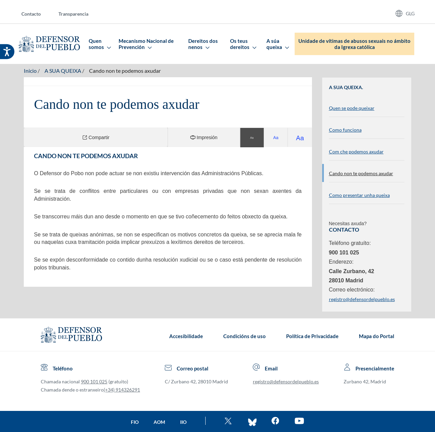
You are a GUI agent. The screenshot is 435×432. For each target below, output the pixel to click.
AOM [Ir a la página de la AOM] (159, 422)
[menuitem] (36, 13)
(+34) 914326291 (122, 390)
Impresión (204, 137)
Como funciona (345, 130)
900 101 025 (94, 381)
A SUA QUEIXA (63, 70)
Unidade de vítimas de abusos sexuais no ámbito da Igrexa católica (354, 44)
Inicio (30, 70)
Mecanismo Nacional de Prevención (146, 44)
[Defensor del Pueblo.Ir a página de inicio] (71, 336)
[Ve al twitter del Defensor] (229, 421)
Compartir (95, 137)
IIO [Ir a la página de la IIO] (183, 422)
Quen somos (99, 44)
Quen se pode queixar (352, 108)
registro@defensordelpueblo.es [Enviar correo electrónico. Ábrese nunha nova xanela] (362, 299)
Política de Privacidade (312, 336)
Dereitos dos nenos (203, 44)
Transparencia (73, 14)
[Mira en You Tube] (299, 421)
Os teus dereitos (243, 44)
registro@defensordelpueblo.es (286, 381)
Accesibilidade (186, 336)
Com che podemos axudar (356, 151)
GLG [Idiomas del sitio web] (410, 13)
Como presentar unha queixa (359, 195)
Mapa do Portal (376, 336)
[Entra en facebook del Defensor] (275, 421)
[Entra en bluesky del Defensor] (252, 421)
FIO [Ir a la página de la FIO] (135, 422)
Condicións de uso (244, 336)
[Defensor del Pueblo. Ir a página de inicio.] (49, 44)
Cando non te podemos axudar (125, 70)
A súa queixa (277, 44)
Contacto (31, 14)
